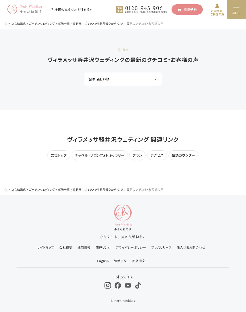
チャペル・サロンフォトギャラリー (99, 155)
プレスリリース (162, 247)
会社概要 (63, 247)
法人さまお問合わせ (193, 247)
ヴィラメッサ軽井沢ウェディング (110, 23)
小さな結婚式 (18, 23)
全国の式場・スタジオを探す (71, 9)
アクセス (156, 155)
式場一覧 (67, 23)
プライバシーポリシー (131, 247)
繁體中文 (120, 261)
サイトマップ (42, 247)
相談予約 (187, 9)
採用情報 (82, 247)
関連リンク (102, 247)
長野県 (81, 23)
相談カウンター (183, 155)
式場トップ (59, 155)
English (102, 261)
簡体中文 (139, 261)
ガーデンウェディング (44, 23)
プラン (137, 155)
